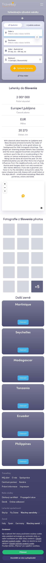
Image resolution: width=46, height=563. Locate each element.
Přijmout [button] (23, 552)
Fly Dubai (14, 513)
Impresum (24, 487)
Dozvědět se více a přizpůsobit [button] (23, 558)
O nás (14, 478)
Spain (10, 523)
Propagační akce (27, 497)
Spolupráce (25, 478)
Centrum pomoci (9, 482)
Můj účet (5, 478)
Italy (4, 523)
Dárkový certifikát (10, 497)
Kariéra (22, 482)
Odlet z (11, 31)
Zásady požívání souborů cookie (21, 544)
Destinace (12, 40)
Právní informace (9, 487)
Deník (4, 502)
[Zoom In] (5, 184)
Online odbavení (17, 502)
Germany (20, 523)
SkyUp (5, 513)
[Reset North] (5, 191)
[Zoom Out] (5, 188)
